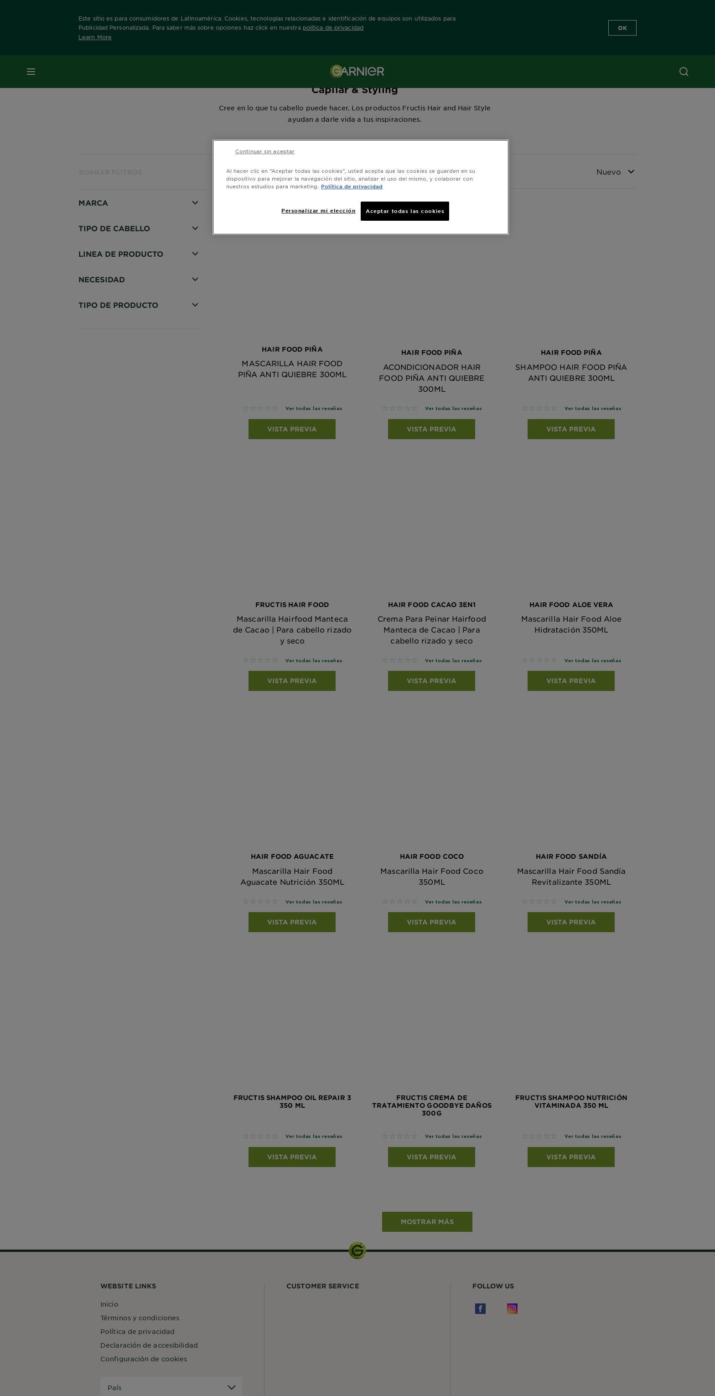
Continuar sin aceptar (265, 151)
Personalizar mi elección (318, 210)
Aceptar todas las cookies (405, 211)
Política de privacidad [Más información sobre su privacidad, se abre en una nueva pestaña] (352, 186)
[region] (360, 187)
